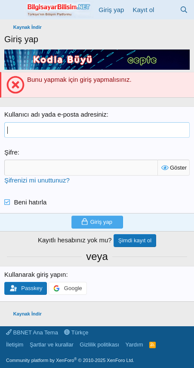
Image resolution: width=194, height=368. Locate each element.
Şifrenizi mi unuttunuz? (37, 180)
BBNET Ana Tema (32, 332)
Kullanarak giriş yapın (35, 274)
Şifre (11, 152)
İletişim (14, 344)
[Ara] (184, 10)
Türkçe (76, 332)
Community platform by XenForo (70, 360)
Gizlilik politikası (99, 344)
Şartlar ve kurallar (52, 344)
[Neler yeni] (166, 10)
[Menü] (12, 10)
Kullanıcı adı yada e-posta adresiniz (55, 114)
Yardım (134, 344)
